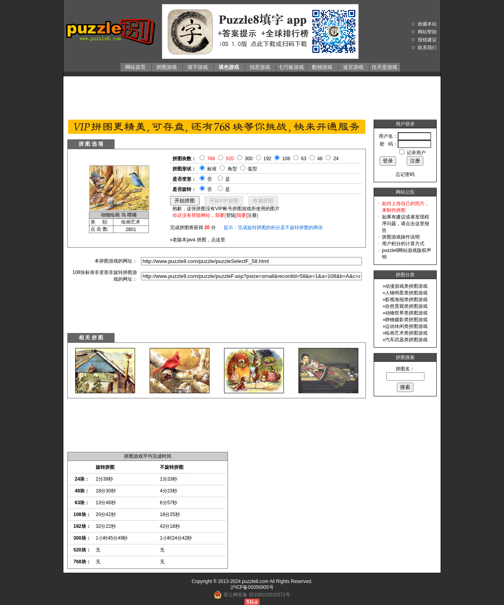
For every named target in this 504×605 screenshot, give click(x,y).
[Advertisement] (252, 96)
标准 (212, 169)
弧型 (252, 169)
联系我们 (427, 47)
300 (248, 158)
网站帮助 (427, 32)
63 (303, 158)
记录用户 (416, 152)
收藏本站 (427, 24)
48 (319, 158)
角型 (232, 169)
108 (286, 158)
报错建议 (427, 40)
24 (336, 158)
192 (267, 158)
